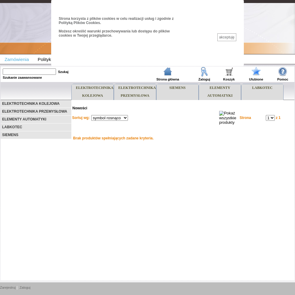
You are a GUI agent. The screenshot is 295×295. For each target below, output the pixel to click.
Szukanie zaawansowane (22, 77)
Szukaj (63, 72)
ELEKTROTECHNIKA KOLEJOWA (31, 104)
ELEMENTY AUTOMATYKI (24, 119)
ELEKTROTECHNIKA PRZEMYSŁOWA (34, 111)
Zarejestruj (8, 287)
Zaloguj (204, 79)
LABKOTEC (12, 127)
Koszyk (229, 79)
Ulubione (256, 79)
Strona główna (167, 79)
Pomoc (282, 79)
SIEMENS (10, 135)
